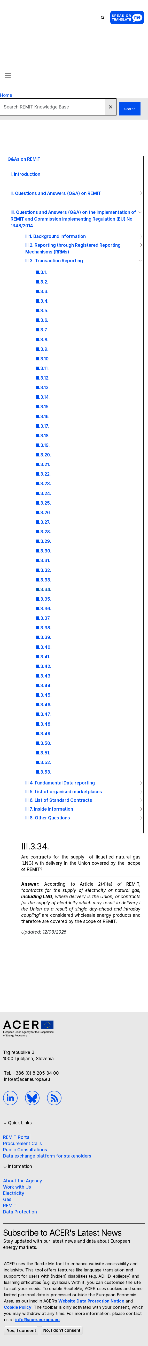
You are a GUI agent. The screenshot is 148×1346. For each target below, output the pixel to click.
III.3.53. (43, 772)
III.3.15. (43, 406)
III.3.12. (43, 378)
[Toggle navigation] (8, 75)
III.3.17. (42, 426)
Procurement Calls (22, 1143)
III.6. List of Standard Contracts (58, 800)
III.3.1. (41, 272)
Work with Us (17, 1187)
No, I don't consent (61, 1330)
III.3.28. (43, 531)
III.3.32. (43, 570)
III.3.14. (43, 397)
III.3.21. (43, 464)
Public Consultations (25, 1149)
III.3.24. (43, 493)
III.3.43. (44, 676)
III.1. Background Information (55, 236)
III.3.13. (43, 387)
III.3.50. (43, 743)
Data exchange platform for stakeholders (47, 1156)
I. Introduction (25, 174)
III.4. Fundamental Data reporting (60, 782)
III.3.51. (43, 752)
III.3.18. (43, 435)
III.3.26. (43, 512)
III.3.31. (43, 560)
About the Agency (22, 1180)
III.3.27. (43, 522)
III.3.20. (43, 454)
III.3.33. (43, 580)
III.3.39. (43, 637)
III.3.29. (43, 541)
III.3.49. (44, 733)
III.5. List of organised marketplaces (63, 791)
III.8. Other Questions (47, 817)
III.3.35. (43, 599)
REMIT (10, 1205)
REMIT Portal (16, 1137)
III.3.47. (43, 714)
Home (6, 95)
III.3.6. (42, 320)
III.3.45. (44, 695)
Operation (139, 193)
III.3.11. (42, 368)
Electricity (13, 1193)
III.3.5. (42, 310)
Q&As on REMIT (24, 159)
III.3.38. (43, 627)
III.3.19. (43, 445)
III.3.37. (43, 618)
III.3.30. (43, 551)
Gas (7, 1199)
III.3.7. (42, 329)
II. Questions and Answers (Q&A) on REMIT (56, 193)
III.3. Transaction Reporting (54, 260)
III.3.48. (44, 724)
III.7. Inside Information (49, 809)
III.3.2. (42, 282)
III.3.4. (42, 301)
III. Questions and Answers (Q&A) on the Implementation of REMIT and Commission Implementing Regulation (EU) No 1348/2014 (73, 218)
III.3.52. (43, 762)
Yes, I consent (21, 1330)
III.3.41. (43, 656)
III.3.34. (43, 589)
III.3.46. (43, 704)
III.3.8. (42, 339)
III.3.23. (43, 483)
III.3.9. (42, 349)
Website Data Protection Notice (91, 1301)
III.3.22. (43, 474)
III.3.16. (43, 416)
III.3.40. (44, 647)
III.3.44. (44, 685)
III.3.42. (43, 666)
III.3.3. (42, 291)
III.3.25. (43, 503)
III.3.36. (43, 608)
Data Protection (20, 1211)
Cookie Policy (18, 1307)
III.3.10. (43, 358)
